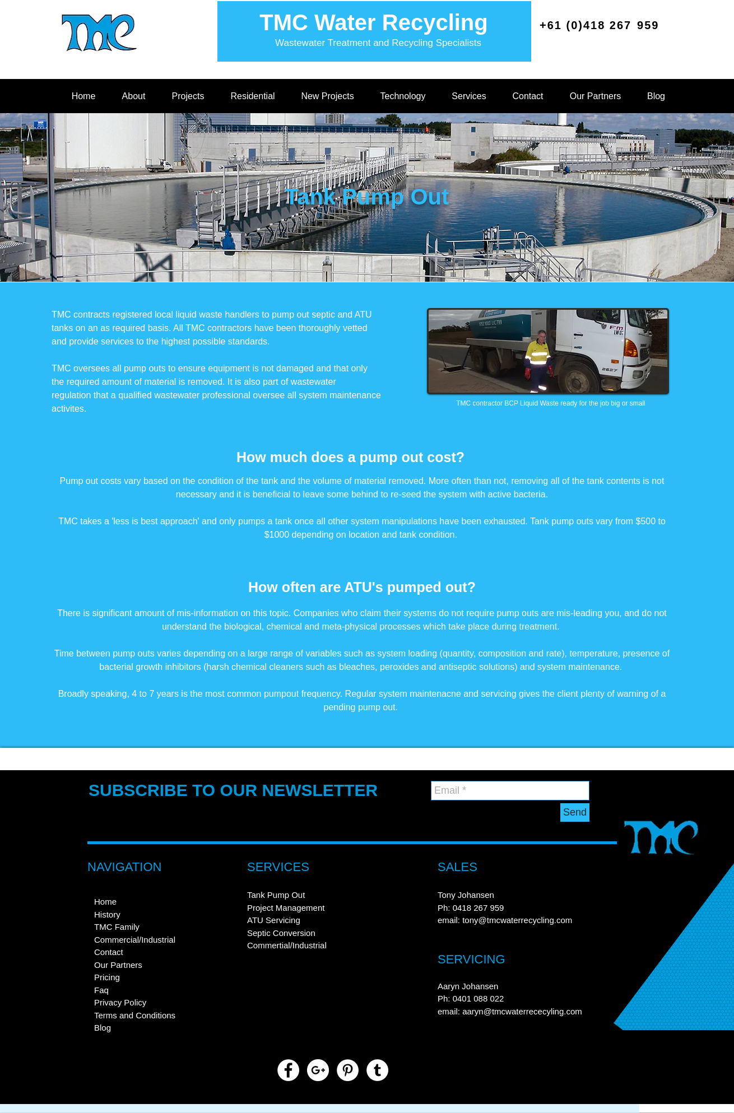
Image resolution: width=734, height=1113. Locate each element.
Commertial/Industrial (287, 945)
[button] (134, 96)
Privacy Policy (120, 1002)
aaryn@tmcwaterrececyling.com (522, 1011)
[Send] (574, 812)
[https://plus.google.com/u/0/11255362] (318, 1070)
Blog (102, 1027)
